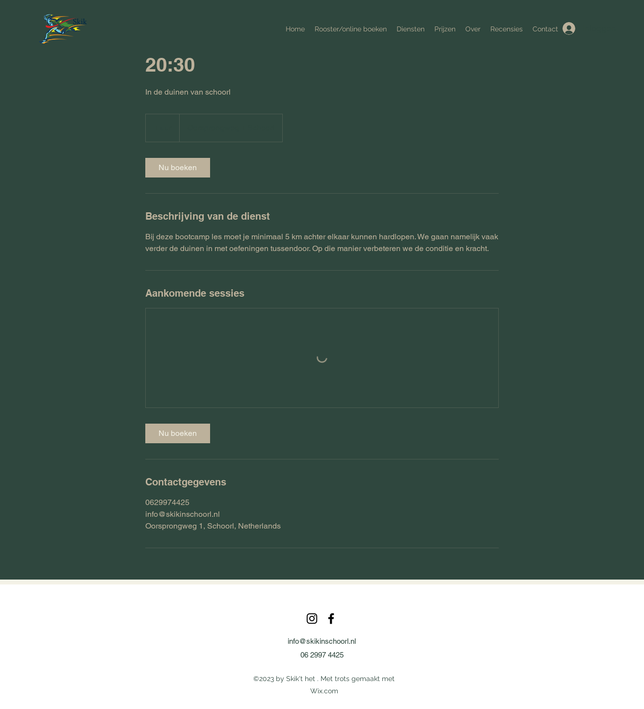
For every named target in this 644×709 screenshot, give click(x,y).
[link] (177, 167)
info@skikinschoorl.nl (322, 641)
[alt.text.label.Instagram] (312, 618)
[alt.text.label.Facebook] (331, 618)
